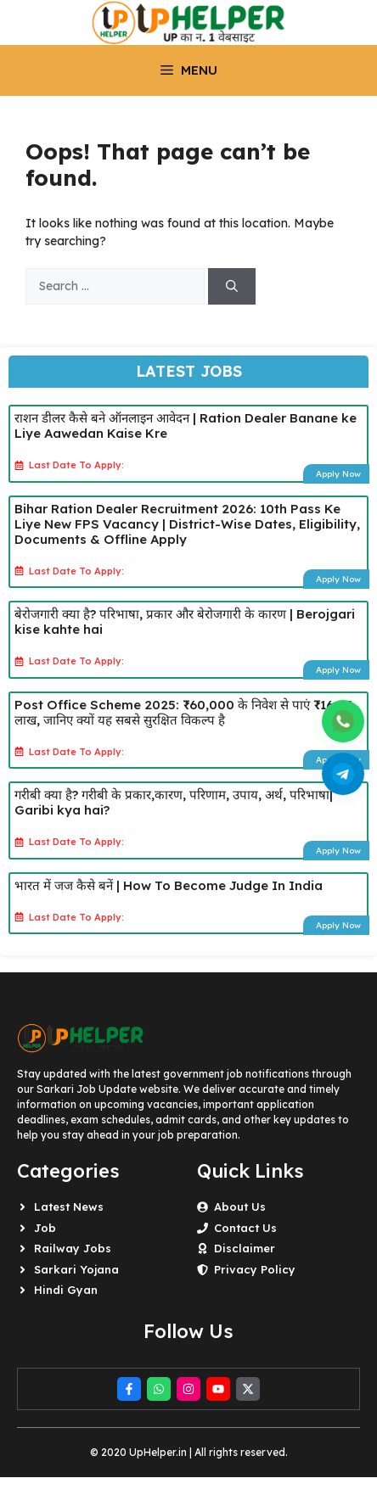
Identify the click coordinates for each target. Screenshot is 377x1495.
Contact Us (245, 1228)
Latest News (69, 1206)
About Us (240, 1206)
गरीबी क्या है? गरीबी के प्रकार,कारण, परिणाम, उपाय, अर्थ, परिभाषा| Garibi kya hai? (173, 802)
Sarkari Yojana (76, 1269)
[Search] (232, 286)
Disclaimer (244, 1248)
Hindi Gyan (66, 1289)
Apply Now (338, 473)
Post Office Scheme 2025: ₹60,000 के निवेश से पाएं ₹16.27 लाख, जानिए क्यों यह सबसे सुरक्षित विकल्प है (183, 712)
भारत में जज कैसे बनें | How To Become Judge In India (168, 885)
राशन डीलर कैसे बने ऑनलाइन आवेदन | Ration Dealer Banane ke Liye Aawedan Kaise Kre (185, 425)
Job (45, 1228)
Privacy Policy (254, 1269)
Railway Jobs (72, 1248)
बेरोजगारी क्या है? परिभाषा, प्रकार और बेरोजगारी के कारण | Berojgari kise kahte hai (184, 621)
